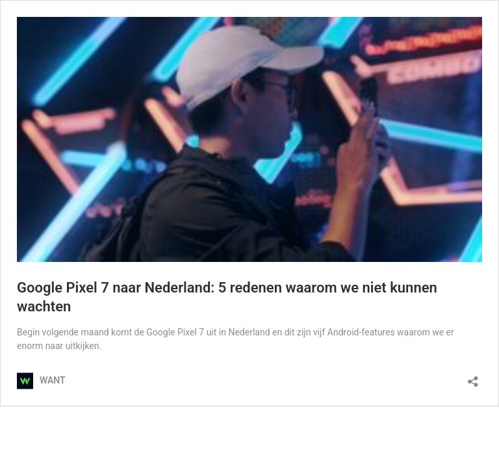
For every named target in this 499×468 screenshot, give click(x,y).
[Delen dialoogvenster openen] (473, 377)
